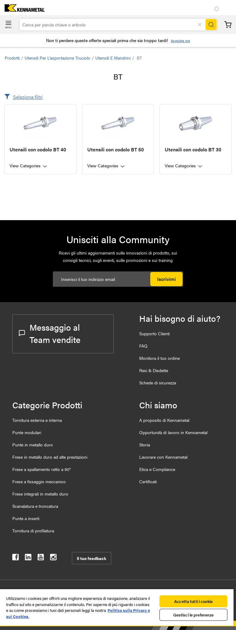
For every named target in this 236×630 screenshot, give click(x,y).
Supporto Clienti (154, 333)
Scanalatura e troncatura (35, 506)
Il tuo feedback (91, 558)
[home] (22, 9)
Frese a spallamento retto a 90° (41, 469)
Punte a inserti (25, 518)
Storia (144, 444)
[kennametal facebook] (15, 558)
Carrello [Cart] (227, 24)
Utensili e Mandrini (113, 58)
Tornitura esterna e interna (37, 420)
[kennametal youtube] (40, 558)
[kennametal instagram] (53, 558)
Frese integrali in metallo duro (40, 494)
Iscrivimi (166, 278)
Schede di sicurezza (157, 382)
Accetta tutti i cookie (193, 601)
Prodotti (12, 58)
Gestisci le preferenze (193, 615)
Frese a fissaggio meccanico (39, 481)
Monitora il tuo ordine (159, 358)
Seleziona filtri (28, 96)
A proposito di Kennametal (164, 420)
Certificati (148, 481)
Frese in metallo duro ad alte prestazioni (49, 457)
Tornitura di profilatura (33, 530)
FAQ (143, 346)
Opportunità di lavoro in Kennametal (173, 432)
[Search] (211, 24)
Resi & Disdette (153, 370)
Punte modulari (26, 432)
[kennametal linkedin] (28, 558)
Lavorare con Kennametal (163, 457)
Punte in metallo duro (32, 444)
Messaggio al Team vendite (50, 333)
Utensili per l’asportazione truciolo (57, 58)
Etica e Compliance (157, 469)
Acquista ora (180, 40)
